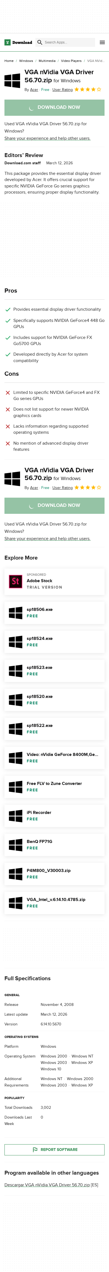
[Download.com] (18, 42)
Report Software (54, 1149)
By (31, 89)
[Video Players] (71, 61)
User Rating (77, 89)
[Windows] (26, 61)
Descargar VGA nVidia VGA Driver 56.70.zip (47, 1184)
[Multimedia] (47, 61)
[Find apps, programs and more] (65, 42)
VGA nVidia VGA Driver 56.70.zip (59, 76)
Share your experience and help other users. (47, 138)
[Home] (9, 61)
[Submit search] (39, 42)
